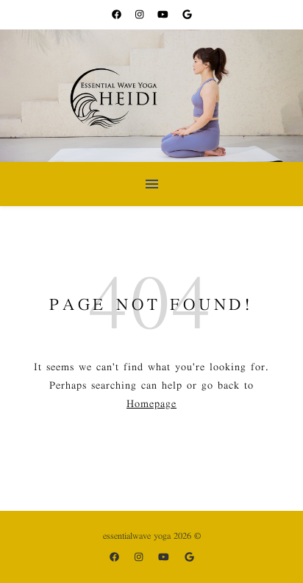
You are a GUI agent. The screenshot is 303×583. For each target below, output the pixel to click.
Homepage (151, 403)
